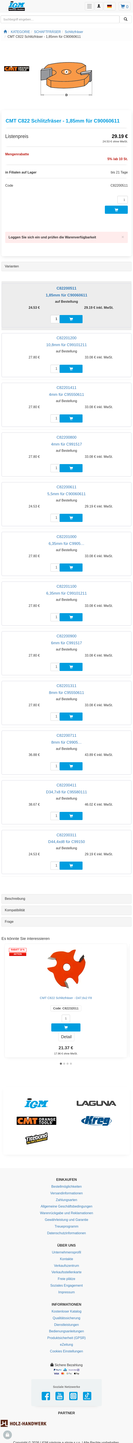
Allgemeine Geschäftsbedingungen (66, 1206)
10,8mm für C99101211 (66, 345)
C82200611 (66, 487)
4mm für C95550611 (66, 394)
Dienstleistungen (66, 1325)
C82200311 (66, 835)
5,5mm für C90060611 (66, 494)
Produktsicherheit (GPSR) (66, 1338)
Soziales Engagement (66, 1285)
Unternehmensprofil (66, 1252)
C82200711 (66, 735)
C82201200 (66, 338)
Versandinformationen (66, 1193)
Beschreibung (15, 898)
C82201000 (66, 536)
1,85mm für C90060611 (66, 295)
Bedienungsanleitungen (66, 1331)
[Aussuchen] (125, 19)
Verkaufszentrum (66, 1265)
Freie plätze (66, 1279)
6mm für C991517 (66, 643)
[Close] (123, 237)
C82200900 (66, 636)
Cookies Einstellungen (66, 1351)
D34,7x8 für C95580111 (66, 792)
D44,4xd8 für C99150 (66, 841)
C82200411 (66, 785)
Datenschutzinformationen (66, 1233)
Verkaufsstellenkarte (66, 1272)
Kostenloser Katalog (66, 1311)
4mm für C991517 (66, 444)
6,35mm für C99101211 (66, 593)
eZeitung (66, 1344)
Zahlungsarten (66, 1200)
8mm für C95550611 (66, 692)
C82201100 (66, 586)
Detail (66, 1036)
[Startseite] (5, 32)
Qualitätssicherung (66, 1318)
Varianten (12, 266)
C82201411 (66, 387)
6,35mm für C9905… (66, 543)
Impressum (66, 1292)
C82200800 (66, 437)
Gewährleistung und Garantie (66, 1219)
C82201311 (66, 686)
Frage (9, 921)
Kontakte (66, 1259)
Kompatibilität (15, 910)
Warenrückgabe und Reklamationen (66, 1213)
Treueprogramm (66, 1226)
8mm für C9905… (66, 742)
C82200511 (66, 288)
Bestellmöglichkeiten (66, 1186)
